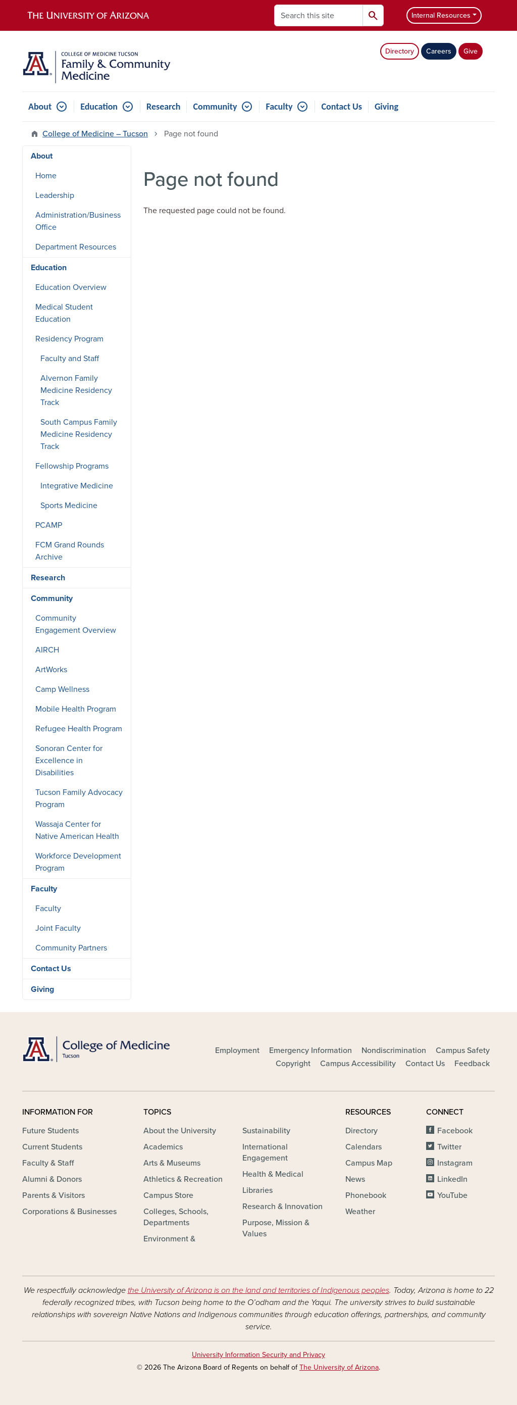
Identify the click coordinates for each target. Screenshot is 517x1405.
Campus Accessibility (358, 1064)
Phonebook (365, 1195)
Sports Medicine (68, 505)
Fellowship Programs (72, 466)
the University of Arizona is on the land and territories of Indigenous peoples (258, 1290)
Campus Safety (463, 1050)
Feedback (472, 1064)
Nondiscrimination (393, 1050)
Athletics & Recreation (183, 1179)
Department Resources (75, 247)
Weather (360, 1212)
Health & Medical (272, 1174)
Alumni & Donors (52, 1179)
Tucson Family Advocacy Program (79, 798)
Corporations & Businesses (69, 1212)
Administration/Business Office (78, 221)
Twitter (449, 1147)
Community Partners (71, 948)
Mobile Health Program (75, 709)
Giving (386, 106)
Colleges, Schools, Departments (176, 1217)
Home (46, 176)
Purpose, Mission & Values (275, 1228)
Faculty (279, 106)
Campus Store (168, 1195)
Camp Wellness (62, 689)
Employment (237, 1050)
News (355, 1179)
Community (215, 106)
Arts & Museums (171, 1163)
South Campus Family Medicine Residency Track (78, 434)
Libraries (257, 1190)
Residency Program (69, 339)
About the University (179, 1131)
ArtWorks (51, 670)
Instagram (455, 1163)
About (39, 106)
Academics (163, 1147)
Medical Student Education (64, 313)
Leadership (54, 195)
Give (470, 51)
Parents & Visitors (53, 1195)
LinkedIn (452, 1179)
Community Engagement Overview (75, 624)
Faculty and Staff (69, 359)
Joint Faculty (58, 928)
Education (99, 106)
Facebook (455, 1131)
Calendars (363, 1147)
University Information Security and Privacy (258, 1354)
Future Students (50, 1131)
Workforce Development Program (78, 862)
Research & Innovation (282, 1206)
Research (163, 106)
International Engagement (265, 1152)
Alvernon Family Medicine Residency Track (76, 390)
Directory (399, 51)
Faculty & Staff (48, 1163)
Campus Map (368, 1163)
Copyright (293, 1064)
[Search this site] (318, 15)
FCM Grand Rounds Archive (69, 551)
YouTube (452, 1195)
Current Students (52, 1147)
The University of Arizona (339, 1367)
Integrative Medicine (76, 486)
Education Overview (71, 287)
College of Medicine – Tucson (95, 134)
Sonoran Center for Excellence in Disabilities (68, 760)
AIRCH (47, 650)
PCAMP (48, 525)
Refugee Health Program (78, 729)
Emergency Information (310, 1050)
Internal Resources (441, 15)
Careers (438, 51)
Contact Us (341, 106)
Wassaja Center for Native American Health (77, 830)
